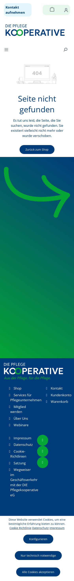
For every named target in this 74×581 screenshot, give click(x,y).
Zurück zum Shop (37, 149)
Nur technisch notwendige (38, 555)
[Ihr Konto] (66, 9)
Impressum (22, 438)
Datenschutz (23, 444)
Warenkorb (59, 401)
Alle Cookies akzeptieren (38, 572)
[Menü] (7, 49)
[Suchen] (65, 49)
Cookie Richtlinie (20, 528)
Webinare (21, 425)
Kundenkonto (61, 395)
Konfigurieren (38, 539)
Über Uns (21, 418)
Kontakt (57, 388)
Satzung (20, 463)
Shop (17, 388)
